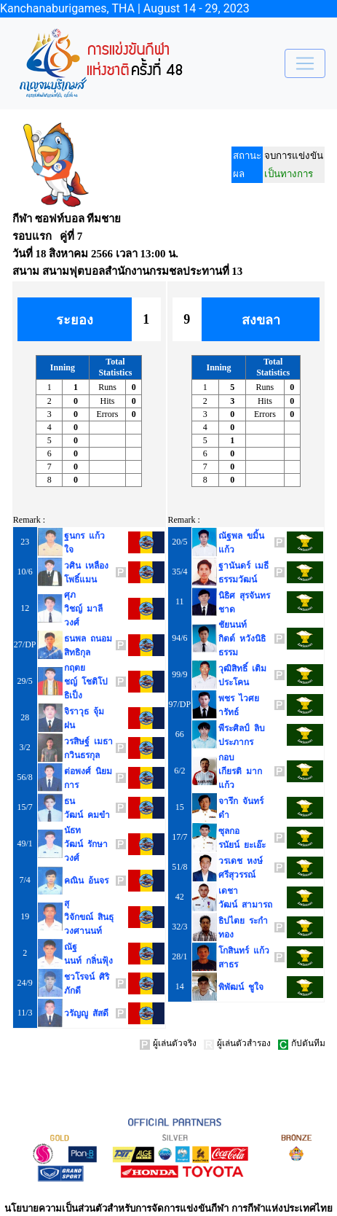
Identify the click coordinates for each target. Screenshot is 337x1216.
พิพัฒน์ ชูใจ (240, 987)
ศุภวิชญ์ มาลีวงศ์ (83, 609)
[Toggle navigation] (305, 63)
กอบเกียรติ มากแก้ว (240, 771)
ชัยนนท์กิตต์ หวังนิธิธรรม (242, 639)
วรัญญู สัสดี (86, 1013)
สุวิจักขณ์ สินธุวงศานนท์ (89, 917)
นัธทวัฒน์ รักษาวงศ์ (86, 844)
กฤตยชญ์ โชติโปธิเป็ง (86, 682)
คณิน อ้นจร (86, 881)
